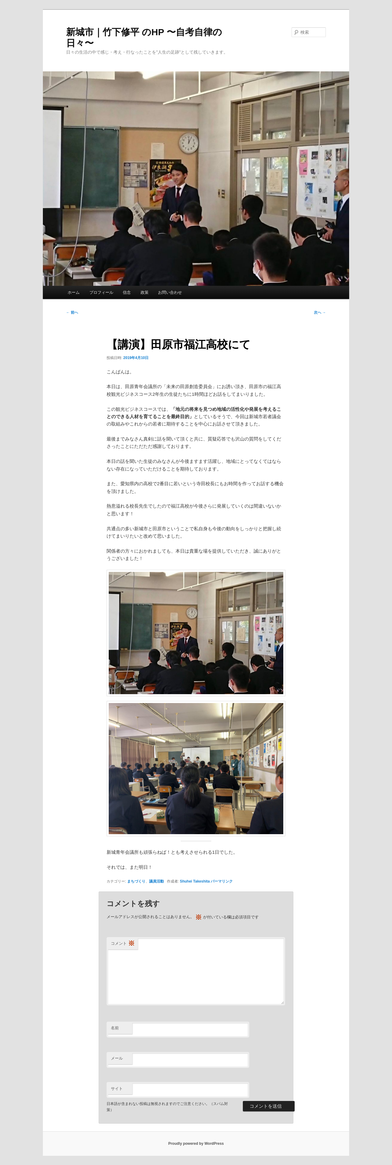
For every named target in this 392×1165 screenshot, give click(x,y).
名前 (115, 1028)
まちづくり (136, 881)
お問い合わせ (170, 292)
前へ (72, 312)
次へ (320, 312)
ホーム (74, 292)
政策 (145, 292)
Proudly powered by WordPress (196, 1143)
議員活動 (156, 881)
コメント (123, 943)
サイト (117, 1088)
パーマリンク (222, 881)
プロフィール (101, 292)
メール (117, 1058)
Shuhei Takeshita (195, 881)
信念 (127, 292)
